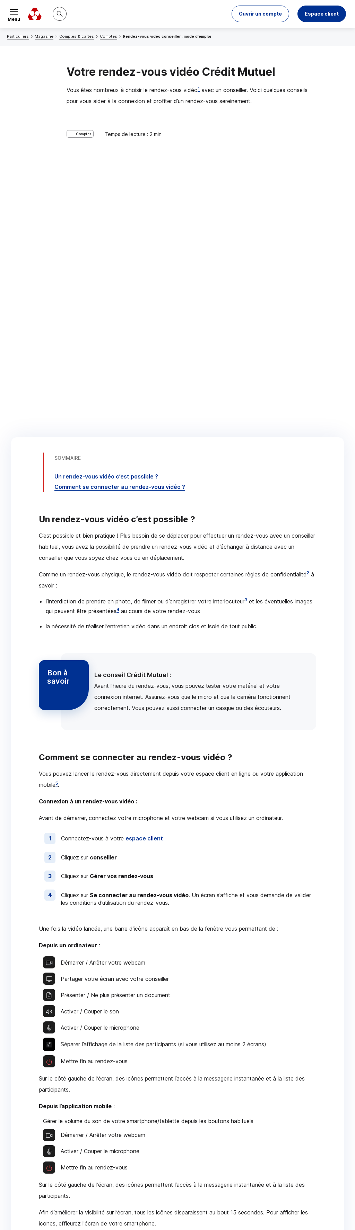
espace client (144, 523)
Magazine (44, 36)
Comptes (108, 36)
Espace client (322, 14)
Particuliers (18, 36)
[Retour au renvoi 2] (39, 1123)
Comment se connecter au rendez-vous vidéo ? (119, 171)
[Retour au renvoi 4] (247, 1156)
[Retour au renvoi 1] (341, 1102)
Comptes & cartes (76, 36)
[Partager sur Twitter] (204, 1033)
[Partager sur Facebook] (220, 1033)
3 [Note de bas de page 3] (245, 284)
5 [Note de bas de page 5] (56, 468)
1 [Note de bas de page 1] (199, 88)
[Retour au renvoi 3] (145, 1144)
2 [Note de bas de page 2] (307, 257)
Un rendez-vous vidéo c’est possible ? (106, 161)
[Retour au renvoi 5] (306, 1177)
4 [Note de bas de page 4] (117, 294)
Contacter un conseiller (255, 977)
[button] (260, 14)
